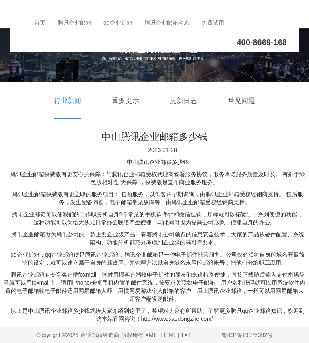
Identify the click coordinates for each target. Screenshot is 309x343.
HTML (168, 335)
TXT (186, 335)
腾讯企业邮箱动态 (167, 22)
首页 (39, 22)
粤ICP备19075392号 (247, 335)
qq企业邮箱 (117, 22)
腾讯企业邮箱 (74, 22)
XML (151, 335)
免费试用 (213, 22)
